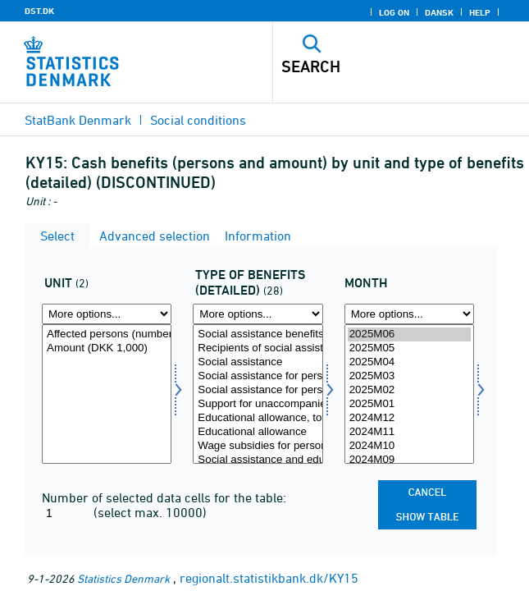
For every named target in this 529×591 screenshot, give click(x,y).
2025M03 (409, 376)
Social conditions (198, 119)
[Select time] (409, 394)
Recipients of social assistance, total (257, 348)
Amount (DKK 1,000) (106, 348)
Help (479, 12)
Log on (394, 12)
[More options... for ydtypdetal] (257, 314)
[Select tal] (106, 394)
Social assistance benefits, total (257, 334)
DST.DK (39, 10)
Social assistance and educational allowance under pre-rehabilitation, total (257, 460)
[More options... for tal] (106, 314)
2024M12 (409, 418)
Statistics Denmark (123, 578)
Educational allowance (257, 432)
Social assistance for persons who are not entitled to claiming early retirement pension (257, 376)
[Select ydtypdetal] (257, 394)
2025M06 (409, 334)
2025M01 (409, 404)
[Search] (376, 66)
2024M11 (409, 432)
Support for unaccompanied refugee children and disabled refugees (257, 404)
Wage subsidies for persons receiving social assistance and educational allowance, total (257, 446)
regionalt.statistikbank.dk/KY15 (269, 577)
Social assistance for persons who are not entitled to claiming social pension (257, 390)
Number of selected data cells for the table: (164, 497)
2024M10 (409, 446)
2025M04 (409, 362)
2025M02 (409, 390)
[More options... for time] (409, 314)
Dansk (439, 12)
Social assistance (257, 362)
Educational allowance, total (257, 418)
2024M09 (409, 460)
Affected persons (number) (106, 334)
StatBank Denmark (78, 119)
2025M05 (409, 348)
